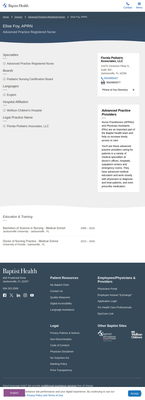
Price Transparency (61, 370)
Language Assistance (62, 309)
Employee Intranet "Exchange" (115, 295)
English (14, 392)
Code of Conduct (59, 345)
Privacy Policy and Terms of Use (45, 395)
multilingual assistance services (59, 385)
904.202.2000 (10, 288)
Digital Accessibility (61, 303)
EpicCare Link (106, 313)
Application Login (107, 301)
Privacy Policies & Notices (64, 333)
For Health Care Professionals (115, 307)
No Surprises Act (59, 357)
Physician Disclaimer (62, 351)
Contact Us (56, 291)
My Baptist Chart (59, 284)
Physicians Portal (107, 288)
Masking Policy (58, 363)
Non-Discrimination (61, 339)
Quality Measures (60, 297)
